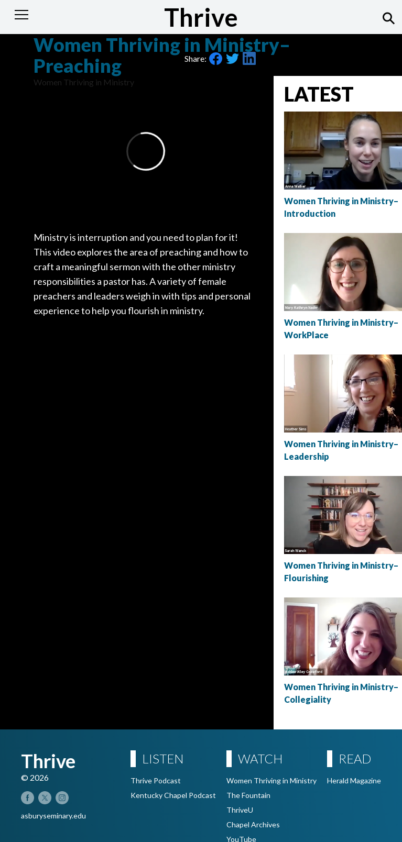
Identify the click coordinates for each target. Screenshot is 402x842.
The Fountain (248, 795)
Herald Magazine (354, 780)
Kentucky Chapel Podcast (173, 795)
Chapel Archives (253, 824)
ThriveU (239, 809)
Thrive (201, 17)
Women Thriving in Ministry (271, 780)
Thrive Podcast (156, 780)
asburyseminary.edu (53, 815)
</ (145, 151)
